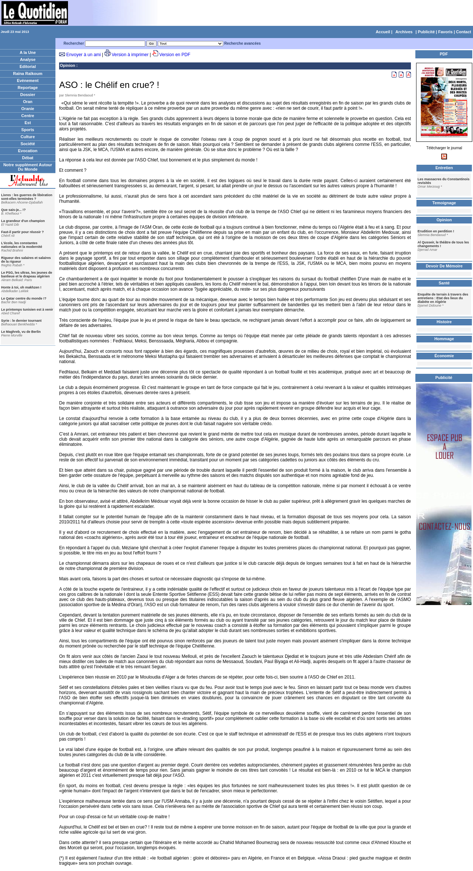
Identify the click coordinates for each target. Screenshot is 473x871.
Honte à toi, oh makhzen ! (21, 287)
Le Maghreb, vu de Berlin (21, 332)
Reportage (28, 87)
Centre (27, 115)
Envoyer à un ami (83, 54)
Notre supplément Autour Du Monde (27, 167)
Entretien (444, 167)
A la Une (28, 52)
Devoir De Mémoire (444, 266)
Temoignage (444, 203)
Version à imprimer (130, 54)
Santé (444, 283)
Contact (463, 32)
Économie (444, 355)
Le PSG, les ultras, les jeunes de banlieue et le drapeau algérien (26, 274)
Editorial (28, 66)
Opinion (67, 65)
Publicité (426, 32)
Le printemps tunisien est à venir (27, 309)
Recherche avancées (242, 43)
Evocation (28, 150)
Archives (403, 32)
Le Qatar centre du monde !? (24, 298)
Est (27, 122)
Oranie (27, 108)
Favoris (445, 32)
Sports (27, 129)
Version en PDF (174, 54)
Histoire (444, 322)
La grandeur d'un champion (23, 221)
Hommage (444, 339)
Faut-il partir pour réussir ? (22, 232)
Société (27, 143)
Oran (28, 101)
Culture (28, 136)
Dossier (27, 94)
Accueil (383, 32)
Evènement (28, 80)
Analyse (27, 59)
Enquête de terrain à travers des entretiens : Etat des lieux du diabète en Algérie (443, 298)
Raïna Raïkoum (27, 73)
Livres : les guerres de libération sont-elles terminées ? (26, 197)
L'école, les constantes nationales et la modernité (21, 245)
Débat (28, 158)
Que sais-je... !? (13, 210)
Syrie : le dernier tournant (21, 320)
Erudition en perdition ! (436, 231)
